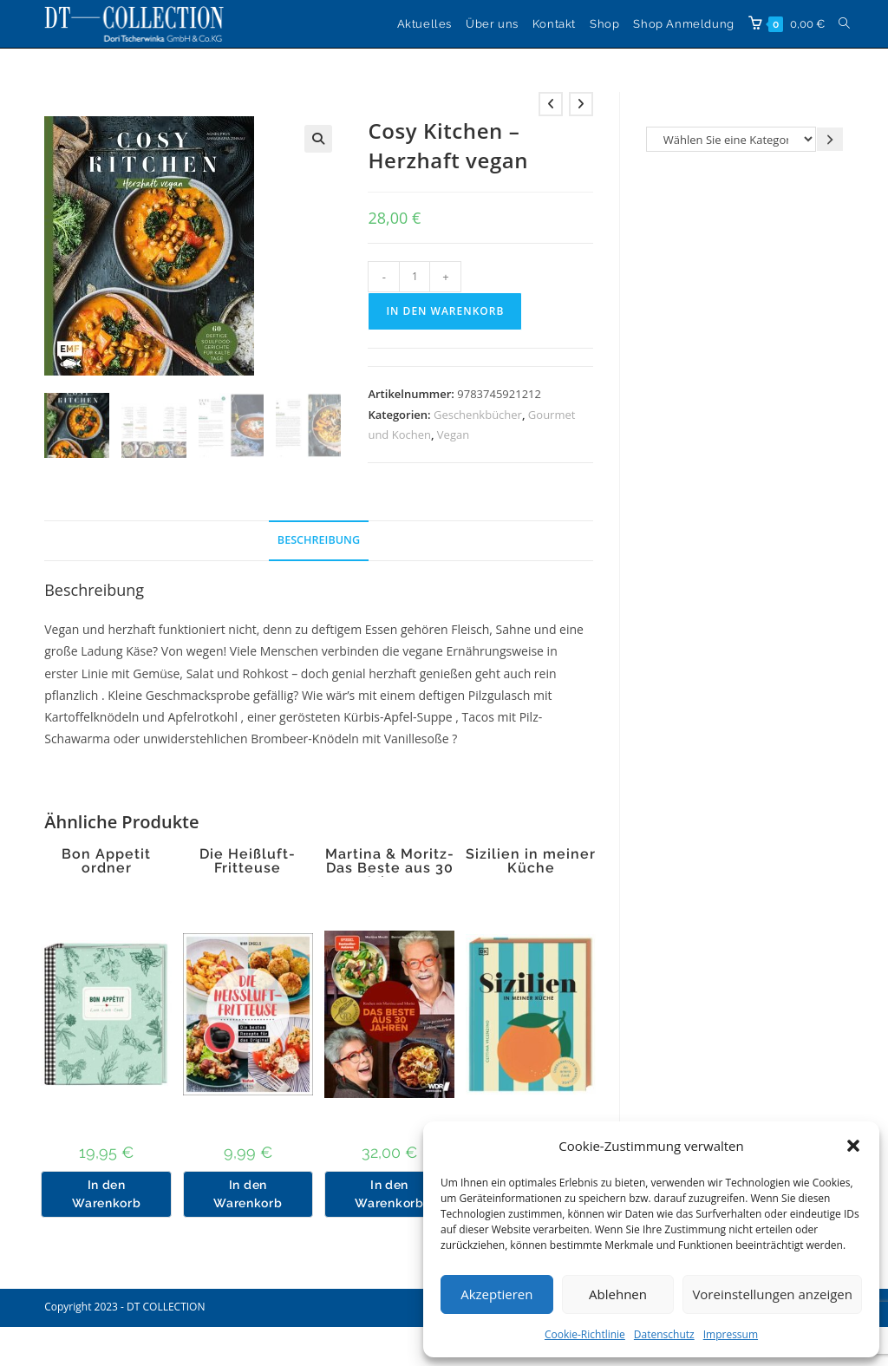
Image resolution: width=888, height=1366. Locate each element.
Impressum (730, 1334)
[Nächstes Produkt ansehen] (581, 104)
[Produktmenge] (414, 276)
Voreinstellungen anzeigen (772, 1294)
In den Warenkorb (445, 311)
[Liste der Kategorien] (731, 139)
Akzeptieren (496, 1294)
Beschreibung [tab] (319, 540)
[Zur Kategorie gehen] (830, 139)
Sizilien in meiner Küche (531, 861)
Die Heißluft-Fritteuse (247, 861)
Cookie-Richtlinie (585, 1334)
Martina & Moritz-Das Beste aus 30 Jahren (389, 868)
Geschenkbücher (478, 414)
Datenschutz (664, 1334)
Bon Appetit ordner (106, 861)
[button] (853, 1145)
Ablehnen (618, 1294)
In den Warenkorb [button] (106, 1194)
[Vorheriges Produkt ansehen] (551, 104)
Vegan (453, 434)
